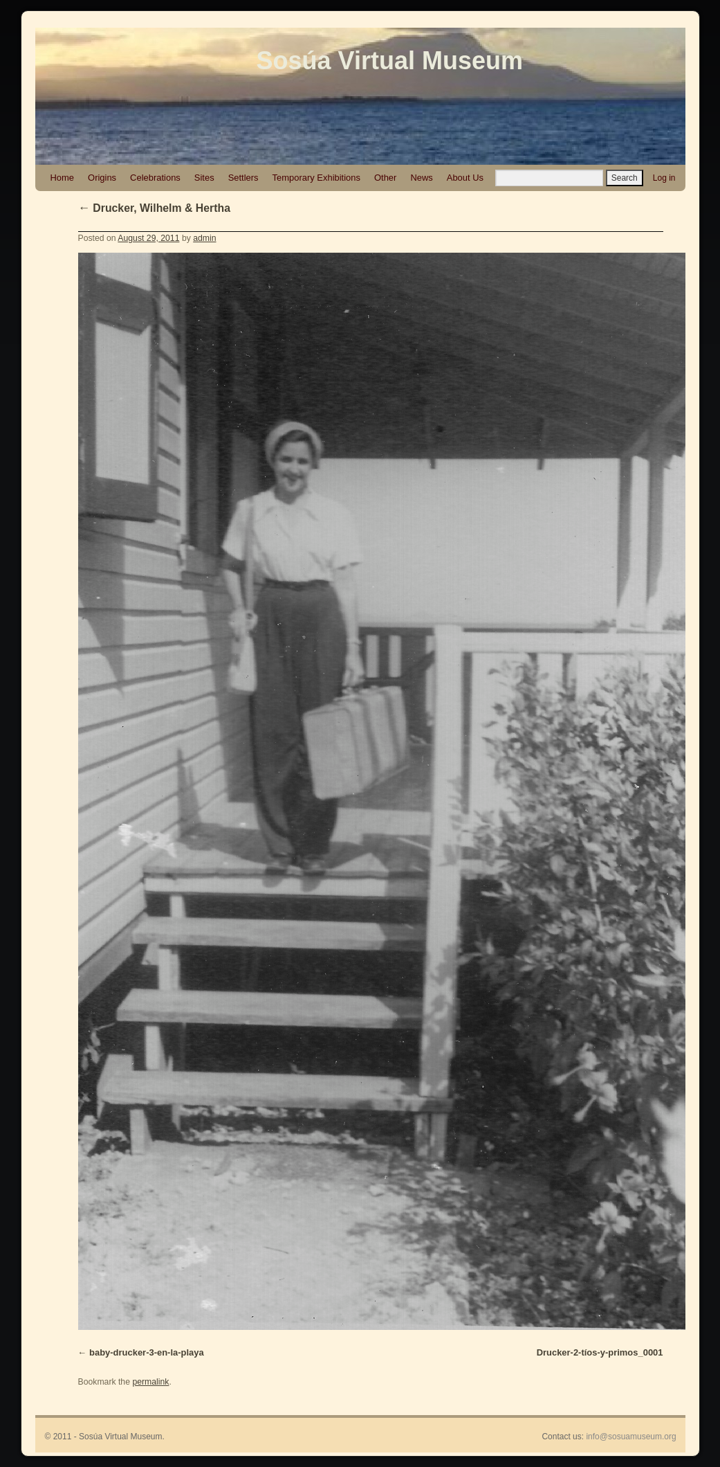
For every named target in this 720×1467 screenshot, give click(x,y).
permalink (150, 1382)
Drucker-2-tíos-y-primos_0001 (600, 1352)
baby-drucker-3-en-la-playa (146, 1352)
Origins (102, 177)
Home (62, 177)
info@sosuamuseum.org (631, 1436)
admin (204, 238)
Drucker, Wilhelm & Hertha (154, 208)
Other (385, 177)
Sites (204, 177)
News (421, 177)
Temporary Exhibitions (316, 177)
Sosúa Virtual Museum (390, 60)
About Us (465, 177)
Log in (664, 178)
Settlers (243, 177)
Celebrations (155, 177)
